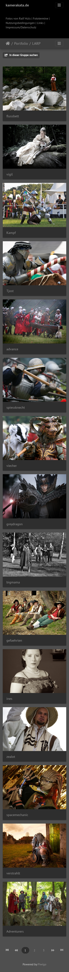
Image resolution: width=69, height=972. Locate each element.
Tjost (10, 291)
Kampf (11, 233)
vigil (9, 174)
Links (40, 23)
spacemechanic (17, 815)
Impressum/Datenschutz (21, 27)
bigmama (13, 582)
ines (9, 699)
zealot (10, 757)
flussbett (12, 116)
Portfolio (21, 43)
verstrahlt (13, 873)
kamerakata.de (17, 5)
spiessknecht (15, 407)
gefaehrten (14, 640)
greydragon (14, 524)
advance (12, 349)
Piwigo (42, 964)
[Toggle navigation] (59, 5)
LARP (36, 43)
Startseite (8, 43)
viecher (11, 466)
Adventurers (15, 931)
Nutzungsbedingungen (20, 23)
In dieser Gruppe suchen (21, 55)
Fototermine (40, 18)
